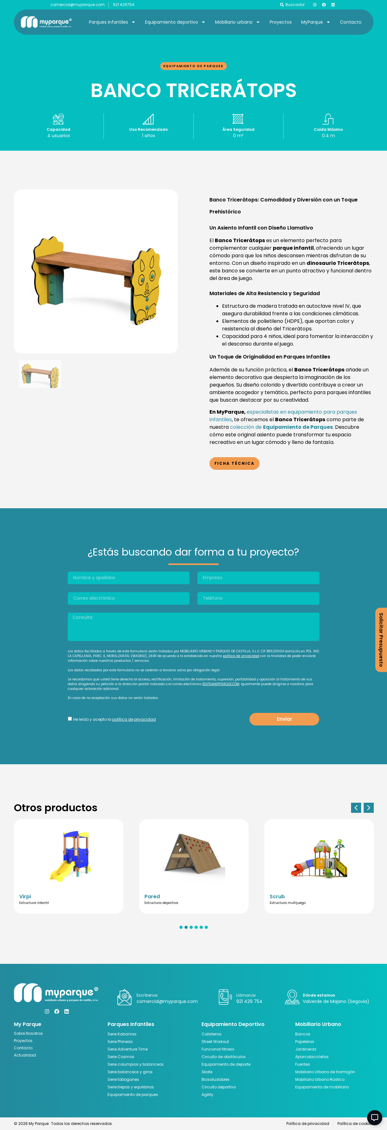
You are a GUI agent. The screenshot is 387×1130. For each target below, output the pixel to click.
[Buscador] (282, 5)
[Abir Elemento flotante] (374, 1117)
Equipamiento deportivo (175, 22)
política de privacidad (241, 656)
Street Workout (215, 1041)
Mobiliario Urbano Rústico (319, 1079)
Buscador (295, 4)
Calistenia (211, 1034)
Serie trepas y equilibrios (131, 1087)
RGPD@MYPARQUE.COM (220, 684)
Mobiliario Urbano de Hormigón (325, 1072)
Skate (207, 1072)
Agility (207, 1094)
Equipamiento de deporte (226, 1064)
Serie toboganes (123, 1079)
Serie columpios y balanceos (136, 1064)
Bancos (302, 1034)
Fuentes (302, 1064)
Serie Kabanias (122, 1034)
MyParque (316, 22)
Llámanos (246, 995)
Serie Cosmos (121, 1056)
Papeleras (304, 1041)
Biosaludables (216, 1079)
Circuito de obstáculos (224, 1056)
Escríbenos (147, 995)
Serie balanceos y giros (130, 1072)
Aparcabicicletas (312, 1056)
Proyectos (281, 22)
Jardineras (305, 1049)
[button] (356, 808)
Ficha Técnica (234, 463)
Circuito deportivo (219, 1087)
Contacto (350, 22)
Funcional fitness (218, 1049)
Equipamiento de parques (193, 66)
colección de (281, 427)
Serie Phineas (120, 1041)
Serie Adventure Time (128, 1049)
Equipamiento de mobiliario (322, 1087)
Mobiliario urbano (237, 22)
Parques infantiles (112, 22)
